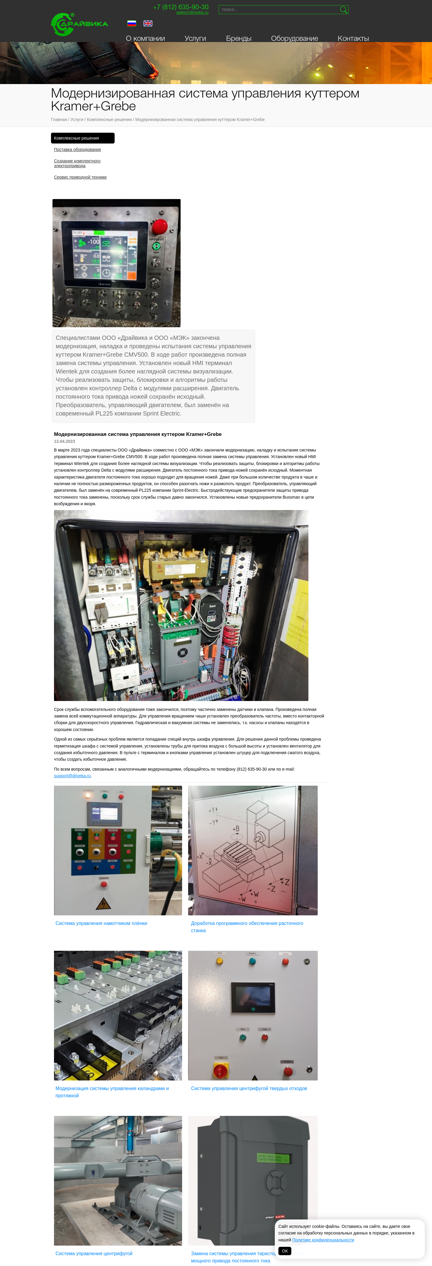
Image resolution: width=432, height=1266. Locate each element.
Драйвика (121, 1204)
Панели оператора (201, 1105)
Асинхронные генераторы (139, 1055)
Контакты (353, 27)
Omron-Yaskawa (170, 1236)
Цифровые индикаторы (277, 1077)
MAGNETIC (248, 1236)
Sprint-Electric (128, 1197)
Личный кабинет (75, 1085)
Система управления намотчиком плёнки (159, 699)
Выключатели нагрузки (135, 1137)
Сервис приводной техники (80, 177)
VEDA (117, 1219)
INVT (116, 1212)
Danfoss (163, 1229)
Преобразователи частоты (139, 1047)
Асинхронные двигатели (137, 1062)
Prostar (205, 1212)
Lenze (245, 1204)
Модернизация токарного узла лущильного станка (245, 952)
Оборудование (294, 27)
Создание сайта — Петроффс (350, 1103)
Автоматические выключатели (285, 1085)
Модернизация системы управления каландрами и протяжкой (330, 703)
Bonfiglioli (208, 1204)
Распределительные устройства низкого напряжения (203, 1117)
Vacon (245, 1197)
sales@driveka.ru (182, 14)
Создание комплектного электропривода (77, 163)
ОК (285, 1251)
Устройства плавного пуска (282, 1070)
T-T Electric (166, 1214)
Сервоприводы (269, 1047)
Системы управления (204, 1130)
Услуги (195, 27)
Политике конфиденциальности (323, 1239)
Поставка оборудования (77, 149)
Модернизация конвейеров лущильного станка (152, 952)
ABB (200, 1219)
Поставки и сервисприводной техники (353, 1060)
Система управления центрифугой (250, 822)
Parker (289, 1197)
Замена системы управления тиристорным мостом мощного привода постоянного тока (335, 829)
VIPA (286, 1204)
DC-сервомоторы (200, 1067)
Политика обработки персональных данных (216, 1253)
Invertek (163, 1221)
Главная (59, 119)
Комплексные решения (109, 119)
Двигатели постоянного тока (142, 1082)
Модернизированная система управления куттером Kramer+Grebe (200, 119)
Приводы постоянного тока (211, 1075)
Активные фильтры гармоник (141, 1117)
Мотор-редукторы (201, 1047)
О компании (145, 27)
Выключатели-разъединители (142, 1145)
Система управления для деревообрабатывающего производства (329, 955)
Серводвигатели (199, 1094)
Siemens (205, 1197)
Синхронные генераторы (279, 1055)
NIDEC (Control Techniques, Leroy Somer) (173, 1201)
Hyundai (205, 1227)
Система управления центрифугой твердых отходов (160, 826)
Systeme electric (130, 1227)
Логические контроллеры (138, 1152)
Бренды (238, 27)
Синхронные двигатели (278, 1062)
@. (139, 595)
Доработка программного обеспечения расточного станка (247, 699)
